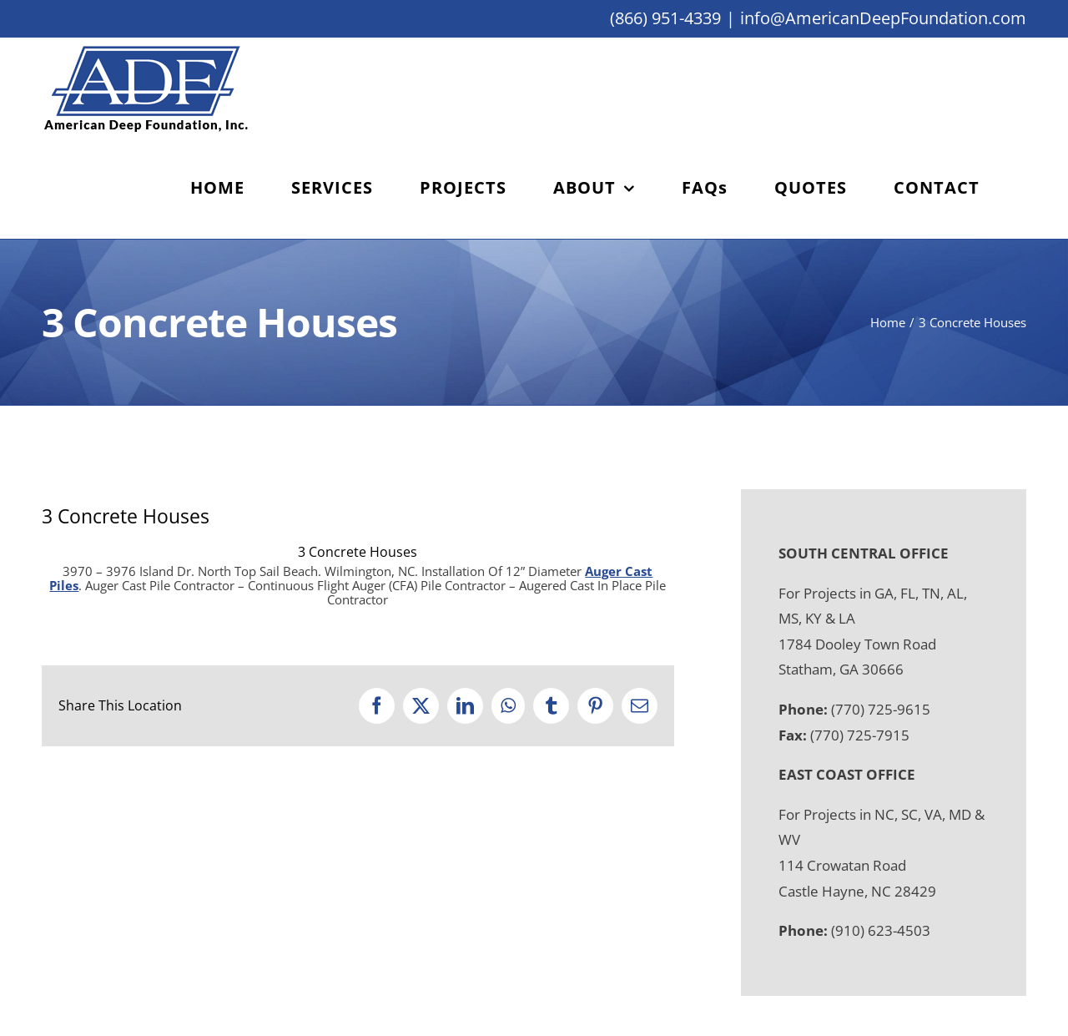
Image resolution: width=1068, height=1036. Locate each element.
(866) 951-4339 (665, 18)
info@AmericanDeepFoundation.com (883, 18)
